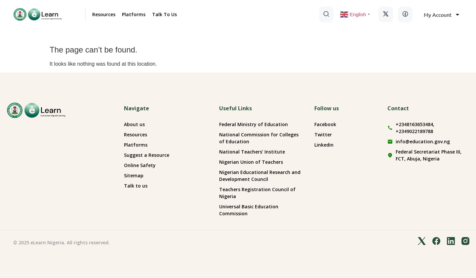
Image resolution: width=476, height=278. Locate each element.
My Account (442, 14)
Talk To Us (164, 14)
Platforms (133, 14)
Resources (103, 14)
